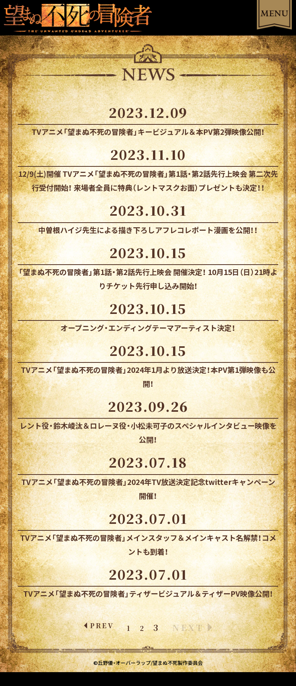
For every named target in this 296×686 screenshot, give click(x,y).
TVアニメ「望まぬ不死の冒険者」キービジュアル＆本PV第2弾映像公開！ (148, 131)
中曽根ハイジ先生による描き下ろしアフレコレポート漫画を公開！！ (148, 229)
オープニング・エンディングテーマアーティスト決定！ (148, 327)
